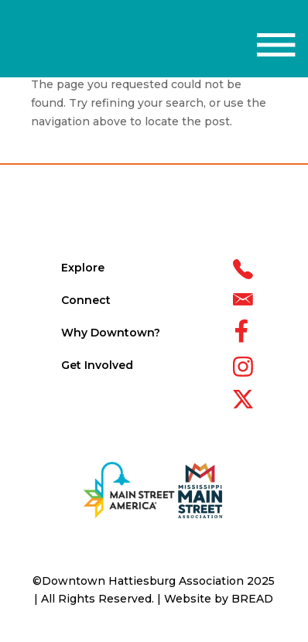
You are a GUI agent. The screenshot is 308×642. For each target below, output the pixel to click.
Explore (82, 268)
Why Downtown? (110, 333)
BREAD (252, 599)
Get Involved (97, 365)
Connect (86, 300)
